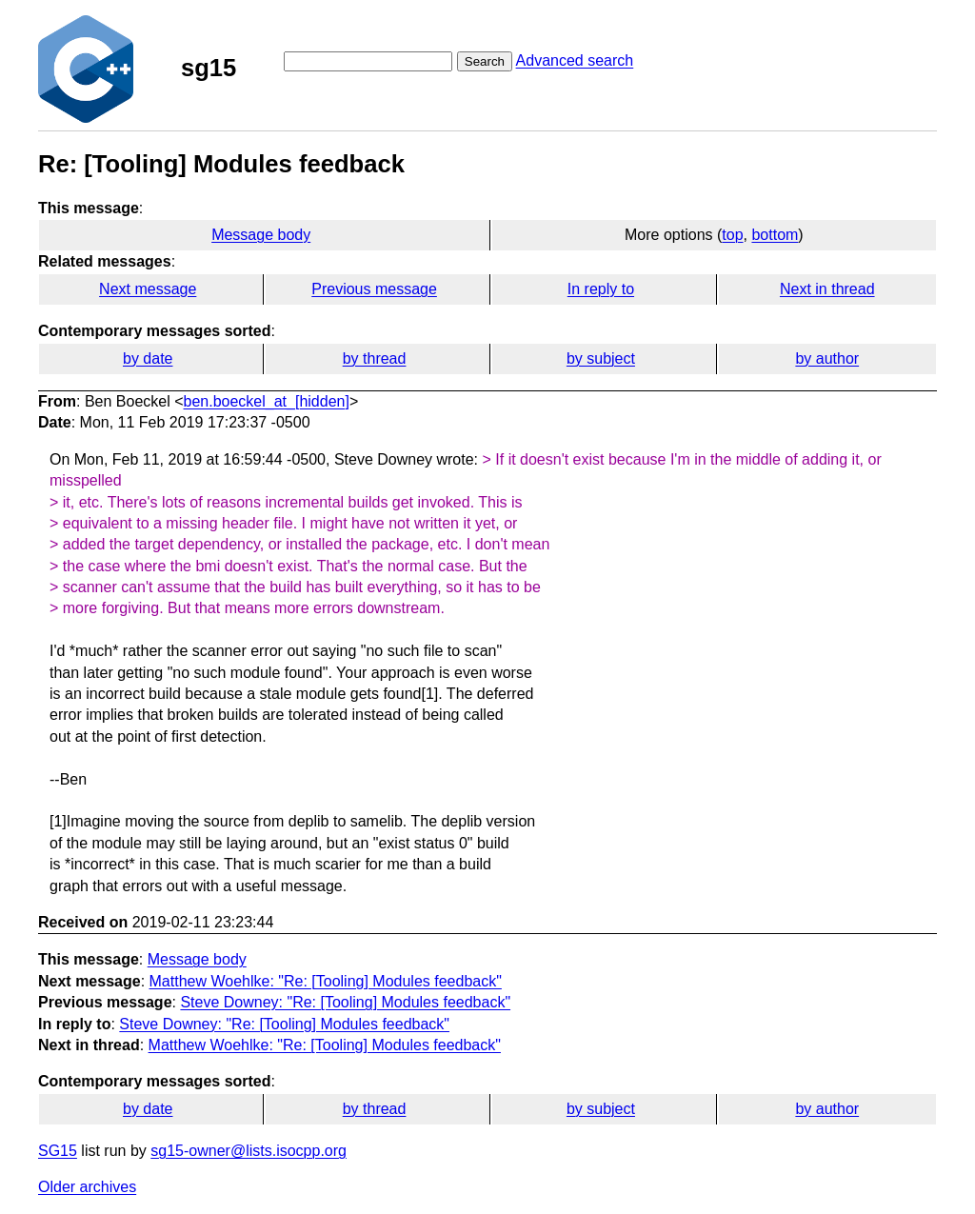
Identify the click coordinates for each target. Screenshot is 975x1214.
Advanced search (575, 60)
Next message (147, 289)
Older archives (87, 1187)
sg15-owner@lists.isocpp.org (248, 1151)
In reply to (600, 289)
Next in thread (827, 289)
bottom (774, 235)
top (732, 235)
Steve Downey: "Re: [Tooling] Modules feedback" (345, 1002)
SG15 (57, 1151)
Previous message (374, 289)
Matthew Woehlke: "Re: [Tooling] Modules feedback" (325, 981)
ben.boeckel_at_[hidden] (266, 401)
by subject (601, 358)
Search (485, 61)
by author (827, 358)
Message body (260, 235)
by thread (375, 358)
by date (147, 358)
